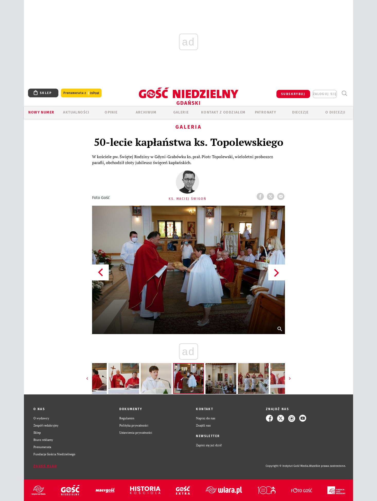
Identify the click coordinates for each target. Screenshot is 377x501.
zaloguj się (325, 94)
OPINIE (111, 112)
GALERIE (181, 112)
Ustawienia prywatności (135, 432)
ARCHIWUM (146, 112)
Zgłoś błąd (45, 466)
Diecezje (300, 112)
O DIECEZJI (335, 112)
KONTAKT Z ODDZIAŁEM (223, 112)
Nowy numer (41, 112)
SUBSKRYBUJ (293, 94)
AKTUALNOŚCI (76, 112)
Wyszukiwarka (344, 93)
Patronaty (265, 112)
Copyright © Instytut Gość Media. (287, 466)
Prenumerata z (81, 93)
